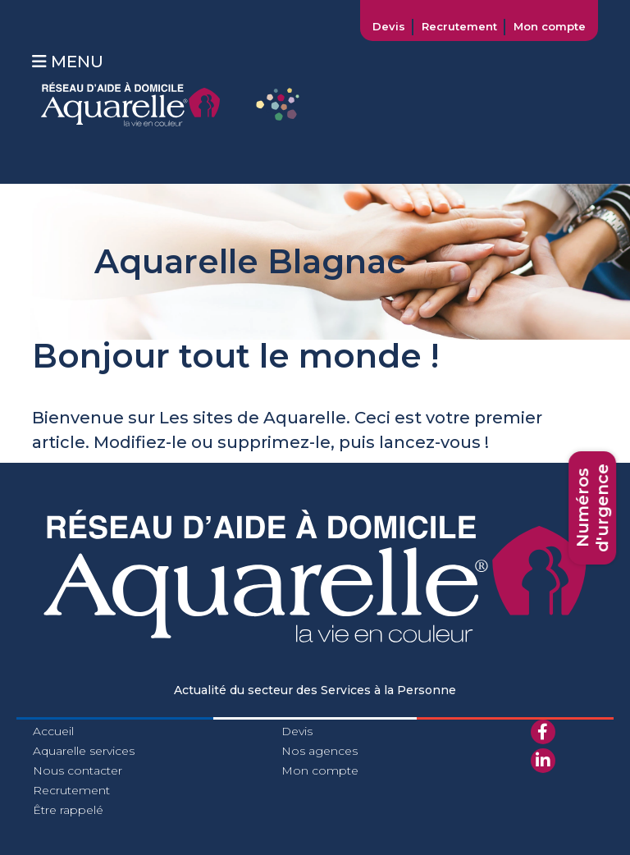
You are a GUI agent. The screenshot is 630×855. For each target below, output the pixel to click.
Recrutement (459, 26)
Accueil (53, 731)
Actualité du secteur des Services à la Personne (315, 690)
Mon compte (550, 26)
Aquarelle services (84, 750)
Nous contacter (77, 770)
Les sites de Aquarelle (252, 418)
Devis (388, 26)
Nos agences (319, 750)
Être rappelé (68, 809)
